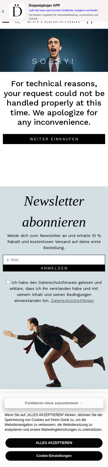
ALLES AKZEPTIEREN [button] (54, 443)
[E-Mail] (54, 260)
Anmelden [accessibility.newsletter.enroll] (54, 268)
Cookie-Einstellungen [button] (54, 456)
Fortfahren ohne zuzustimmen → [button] (54, 403)
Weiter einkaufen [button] (54, 139)
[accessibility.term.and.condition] (8, 282)
